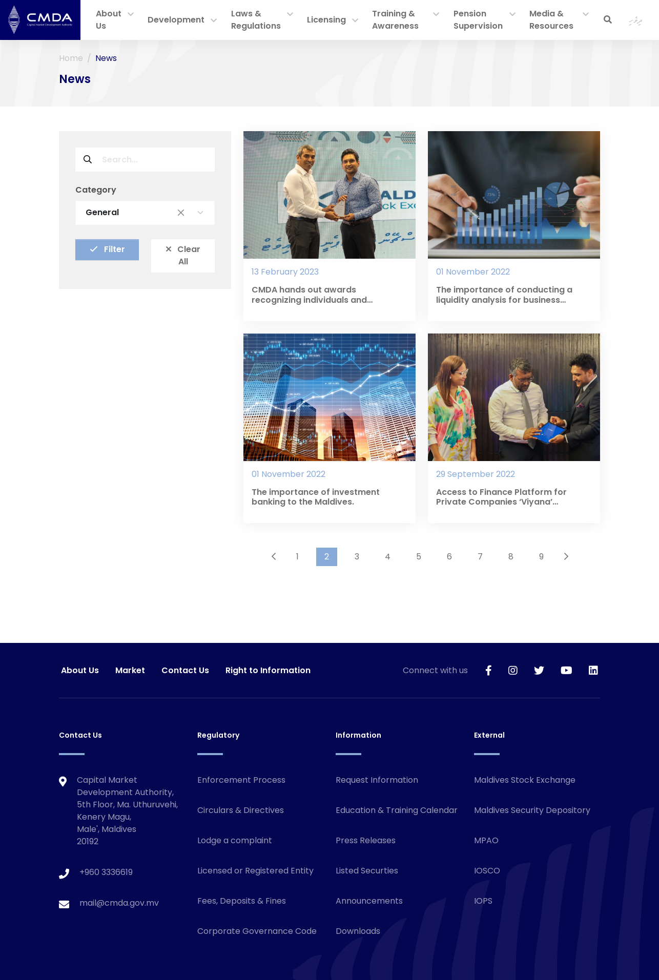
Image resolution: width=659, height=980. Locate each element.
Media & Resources (551, 20)
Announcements (369, 901)
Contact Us (185, 670)
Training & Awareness (395, 20)
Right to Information (268, 670)
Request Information (377, 780)
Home (71, 58)
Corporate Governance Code (257, 931)
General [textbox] (135, 212)
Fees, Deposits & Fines (241, 901)
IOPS (483, 901)
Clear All (183, 255)
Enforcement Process (241, 780)
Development (176, 20)
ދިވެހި (636, 20)
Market (130, 670)
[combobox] (145, 212)
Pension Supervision (478, 20)
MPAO (486, 840)
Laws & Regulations (256, 20)
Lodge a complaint (234, 840)
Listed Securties (367, 871)
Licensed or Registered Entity (255, 871)
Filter (107, 249)
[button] (130, 15)
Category (95, 190)
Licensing (326, 20)
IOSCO (487, 871)
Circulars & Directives (240, 810)
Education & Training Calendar (397, 810)
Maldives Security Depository (532, 810)
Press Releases (366, 840)
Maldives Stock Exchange (524, 780)
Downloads (358, 931)
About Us (108, 20)
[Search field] (157, 160)
